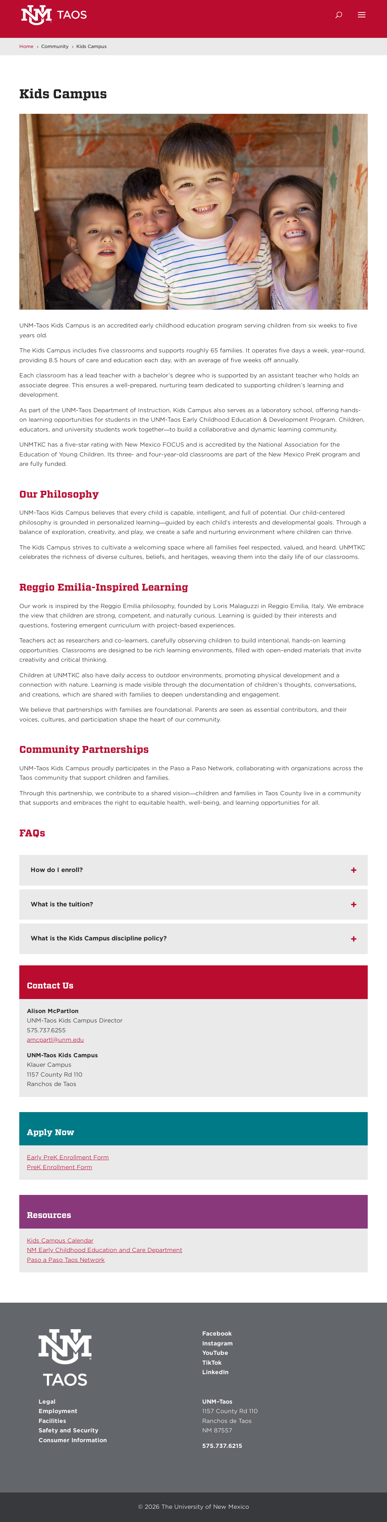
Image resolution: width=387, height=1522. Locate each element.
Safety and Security (68, 1430)
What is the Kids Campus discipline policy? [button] (99, 938)
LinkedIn (215, 1372)
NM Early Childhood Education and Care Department (104, 1250)
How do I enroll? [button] (57, 869)
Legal (47, 1401)
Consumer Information (73, 1440)
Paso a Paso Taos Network (66, 1260)
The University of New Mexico (205, 1506)
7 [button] (209, 294)
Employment (58, 1411)
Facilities (52, 1421)
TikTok (211, 1362)
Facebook (217, 1333)
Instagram (217, 1343)
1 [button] (171, 294)
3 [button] (184, 294)
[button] (362, 19)
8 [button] (216, 294)
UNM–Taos (217, 1401)
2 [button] (177, 294)
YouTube (215, 1353)
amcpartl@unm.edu (55, 1039)
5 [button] (196, 294)
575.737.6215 (222, 1446)
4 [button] (190, 294)
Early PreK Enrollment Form (68, 1157)
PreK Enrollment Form (59, 1167)
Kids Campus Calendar (60, 1240)
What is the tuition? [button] (62, 904)
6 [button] (203, 294)
